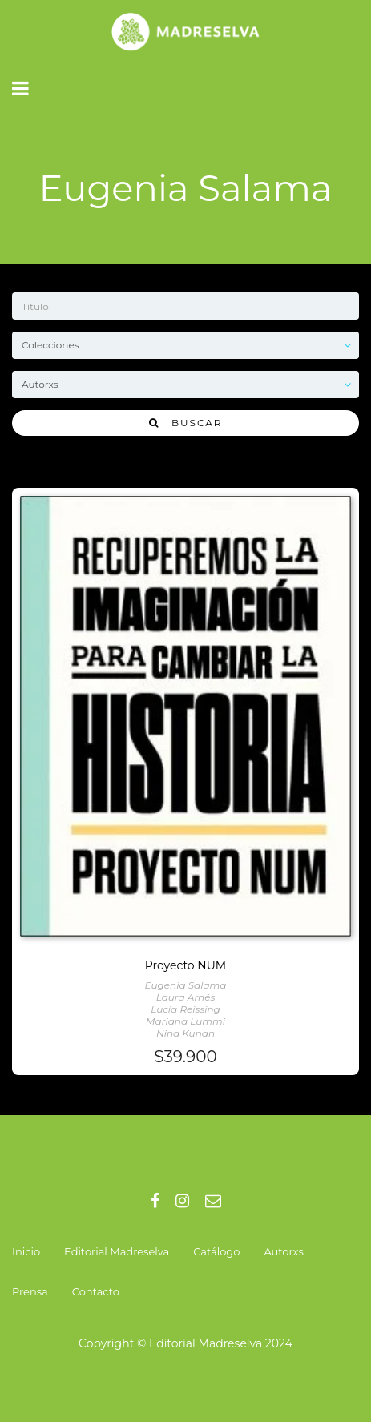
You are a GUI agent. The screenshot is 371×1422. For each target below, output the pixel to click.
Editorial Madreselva (116, 1251)
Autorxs (283, 1251)
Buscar (186, 423)
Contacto (95, 1291)
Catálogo (216, 1251)
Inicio (26, 1251)
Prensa (30, 1291)
